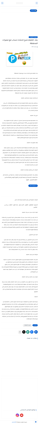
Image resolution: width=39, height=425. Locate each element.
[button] (31, 332)
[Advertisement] (19, 24)
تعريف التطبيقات (33, 37)
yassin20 (14, 422)
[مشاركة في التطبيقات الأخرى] (20, 332)
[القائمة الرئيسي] (37, 3)
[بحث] (2, 3)
